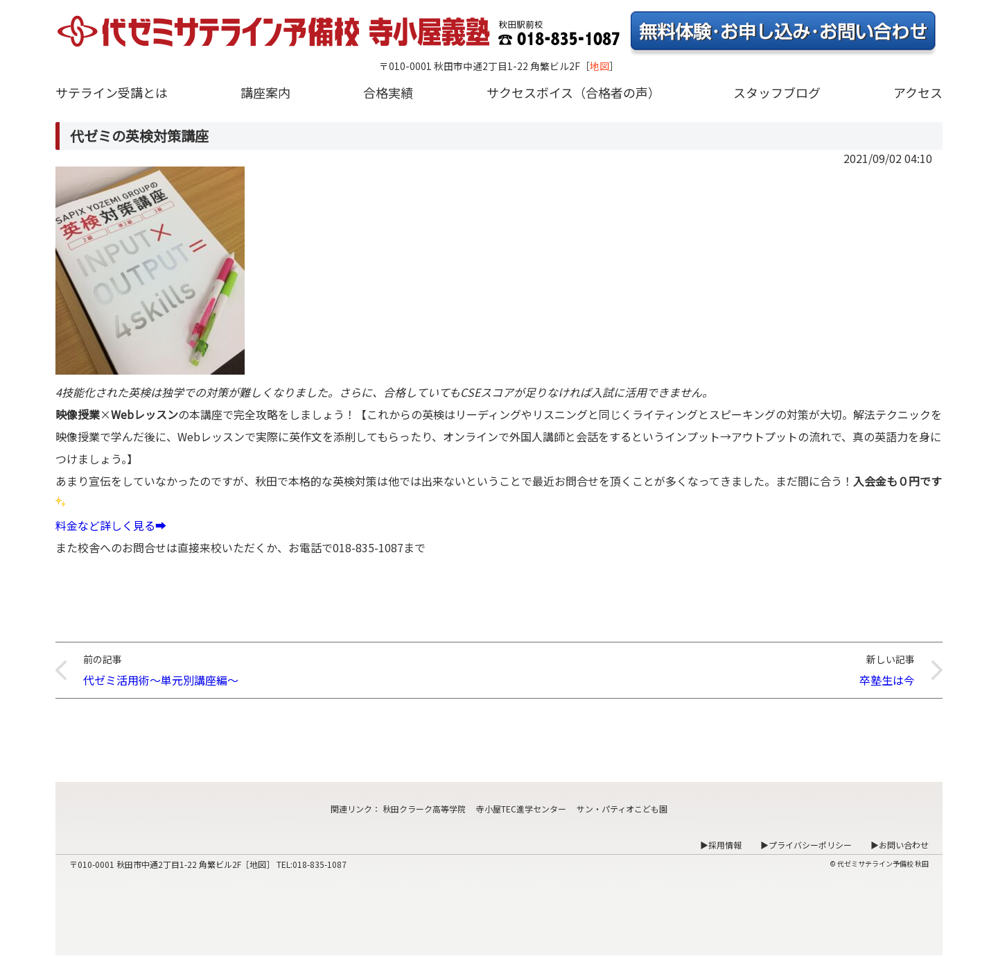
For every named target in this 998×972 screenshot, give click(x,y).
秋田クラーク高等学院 (424, 809)
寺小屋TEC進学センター (521, 809)
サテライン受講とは (111, 92)
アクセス (918, 92)
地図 (599, 66)
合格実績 (388, 92)
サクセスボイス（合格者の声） (573, 92)
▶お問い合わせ (899, 845)
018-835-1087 (319, 864)
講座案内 (265, 92)
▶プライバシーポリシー (806, 845)
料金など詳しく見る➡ (110, 525)
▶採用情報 (721, 845)
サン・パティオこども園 (622, 809)
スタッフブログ (777, 92)
